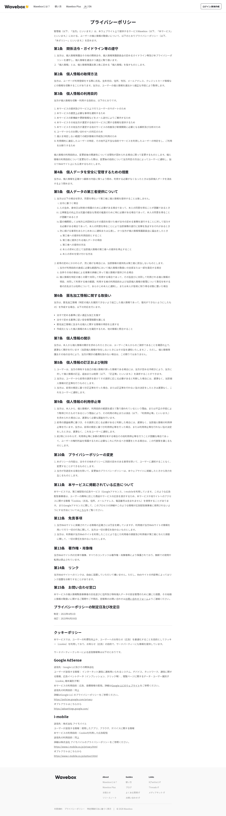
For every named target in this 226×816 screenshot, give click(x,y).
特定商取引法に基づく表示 (99, 808)
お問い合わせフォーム (136, 599)
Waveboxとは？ (41, 6)
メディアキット (157, 792)
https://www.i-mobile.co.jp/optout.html (76, 756)
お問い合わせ (133, 797)
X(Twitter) (155, 782)
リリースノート (110, 797)
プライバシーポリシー (75, 808)
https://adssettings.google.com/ (71, 708)
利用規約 (58, 808)
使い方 (58, 6)
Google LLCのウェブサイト (126, 685)
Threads (154, 787)
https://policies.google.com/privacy (73, 699)
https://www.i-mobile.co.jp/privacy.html (75, 746)
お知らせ (107, 792)
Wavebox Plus (73, 6)
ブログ (129, 787)
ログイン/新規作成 (211, 6)
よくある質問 (133, 792)
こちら (82, 510)
